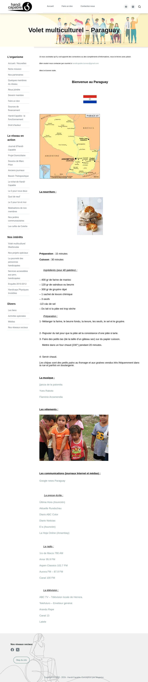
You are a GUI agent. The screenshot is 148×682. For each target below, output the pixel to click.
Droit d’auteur (14, 125)
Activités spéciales (17, 316)
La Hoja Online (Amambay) (54, 533)
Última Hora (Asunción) (52, 502)
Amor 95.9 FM (47, 559)
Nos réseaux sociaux (18, 327)
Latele (42, 621)
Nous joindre (14, 89)
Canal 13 (44, 615)
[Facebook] (126, 6)
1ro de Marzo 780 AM (51, 553)
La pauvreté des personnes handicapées (15, 262)
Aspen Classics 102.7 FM (53, 565)
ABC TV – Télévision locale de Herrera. (61, 597)
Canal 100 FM (47, 577)
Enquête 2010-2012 (17, 284)
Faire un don (67, 6)
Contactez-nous (88, 6)
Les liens (12, 310)
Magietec (100, 677)
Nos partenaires (15, 75)
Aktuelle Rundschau (50, 508)
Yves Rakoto (46, 390)
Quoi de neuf (14, 196)
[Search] (139, 6)
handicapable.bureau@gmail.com (85, 63)
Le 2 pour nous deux (17, 191)
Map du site (21, 660)
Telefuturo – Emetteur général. (56, 603)
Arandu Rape (46, 609)
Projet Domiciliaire (16, 155)
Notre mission (14, 69)
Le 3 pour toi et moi (17, 202)
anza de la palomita (51, 384)
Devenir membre (15, 95)
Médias (11, 321)
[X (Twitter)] (133, 6)
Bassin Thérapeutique (18, 176)
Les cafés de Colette (17, 226)
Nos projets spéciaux (18, 253)
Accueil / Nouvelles (17, 63)
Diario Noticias (47, 520)
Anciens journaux (16, 170)
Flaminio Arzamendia (51, 396)
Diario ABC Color (48, 514)
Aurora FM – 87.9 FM (51, 571)
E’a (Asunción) (47, 526)
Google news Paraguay (52, 480)
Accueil (50, 6)
